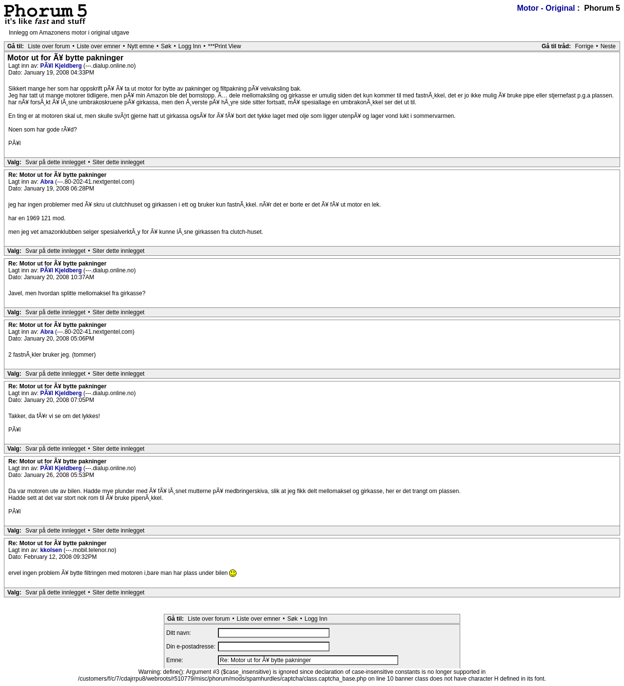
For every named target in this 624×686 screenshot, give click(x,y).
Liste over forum (49, 46)
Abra (47, 181)
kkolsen (51, 550)
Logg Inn (189, 46)
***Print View (224, 46)
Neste (608, 46)
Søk (166, 46)
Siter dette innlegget (119, 162)
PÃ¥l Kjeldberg (61, 65)
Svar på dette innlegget (55, 162)
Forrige (584, 46)
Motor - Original (546, 8)
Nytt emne (140, 46)
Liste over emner (98, 46)
